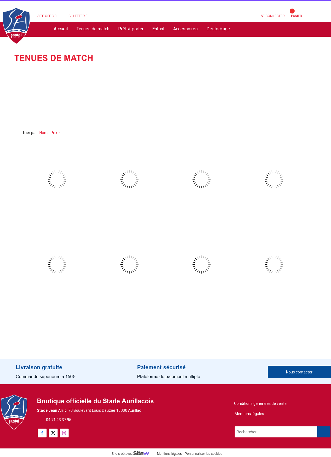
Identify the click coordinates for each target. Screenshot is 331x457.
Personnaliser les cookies (203, 454)
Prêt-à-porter (130, 28)
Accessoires (185, 28)
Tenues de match (93, 28)
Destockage (218, 28)
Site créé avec (133, 454)
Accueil (61, 28)
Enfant (158, 28)
